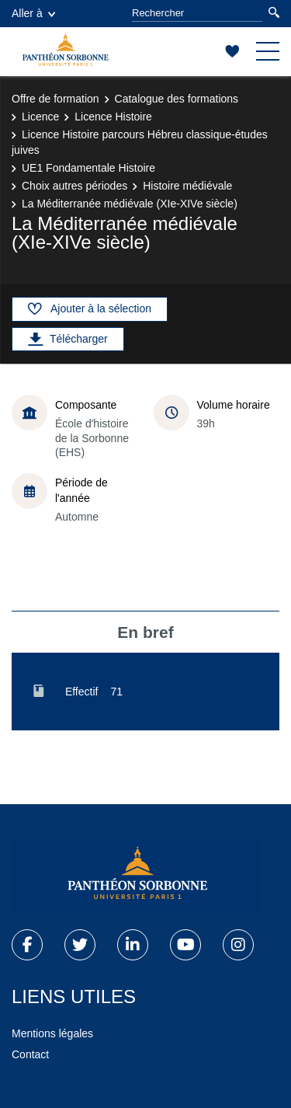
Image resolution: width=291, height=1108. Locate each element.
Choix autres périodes (74, 185)
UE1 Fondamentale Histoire (88, 168)
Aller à (33, 13)
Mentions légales (52, 1033)
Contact (30, 1054)
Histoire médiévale (187, 185)
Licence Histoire (113, 116)
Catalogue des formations (177, 98)
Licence (40, 116)
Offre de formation (55, 98)
